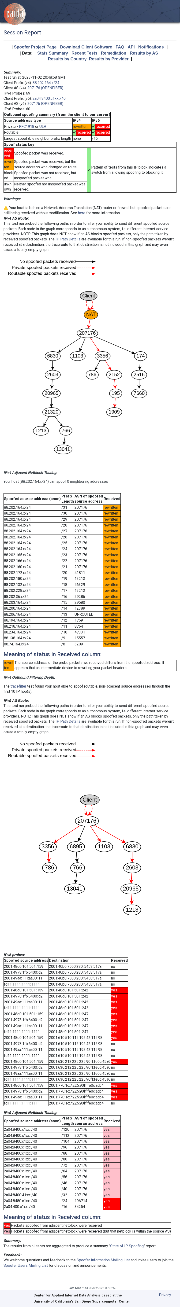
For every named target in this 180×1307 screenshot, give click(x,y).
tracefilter (18, 686)
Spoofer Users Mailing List (26, 1265)
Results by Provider (108, 59)
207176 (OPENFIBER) (45, 88)
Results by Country (67, 59)
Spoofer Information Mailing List (103, 1260)
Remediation (113, 53)
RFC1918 (26, 126)
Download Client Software (86, 47)
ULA (42, 126)
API (131, 47)
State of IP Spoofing (127, 1246)
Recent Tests (84, 53)
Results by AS (144, 53)
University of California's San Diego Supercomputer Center (82, 1301)
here (81, 213)
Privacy (165, 1295)
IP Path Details (68, 239)
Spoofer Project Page (35, 47)
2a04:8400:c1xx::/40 (49, 98)
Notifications (151, 47)
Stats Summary (52, 53)
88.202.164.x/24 (46, 83)
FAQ (120, 47)
